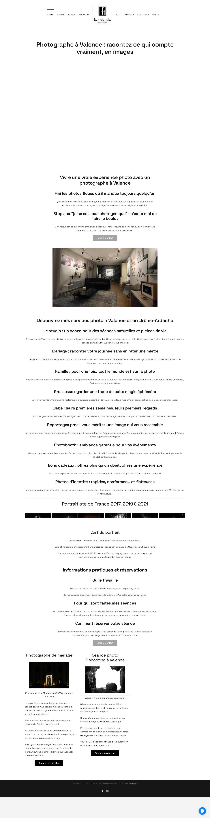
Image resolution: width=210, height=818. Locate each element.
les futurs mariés (92, 634)
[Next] (183, 526)
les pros (150, 634)
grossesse (115, 339)
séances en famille (99, 339)
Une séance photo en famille (168, 379)
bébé (125, 339)
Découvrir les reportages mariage (105, 363)
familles (78, 634)
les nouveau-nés (136, 634)
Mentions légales (131, 807)
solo (134, 339)
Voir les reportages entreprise (105, 436)
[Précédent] (27, 526)
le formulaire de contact (84, 654)
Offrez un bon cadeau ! (149, 473)
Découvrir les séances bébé (161, 416)
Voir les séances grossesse (163, 399)
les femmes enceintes (114, 634)
